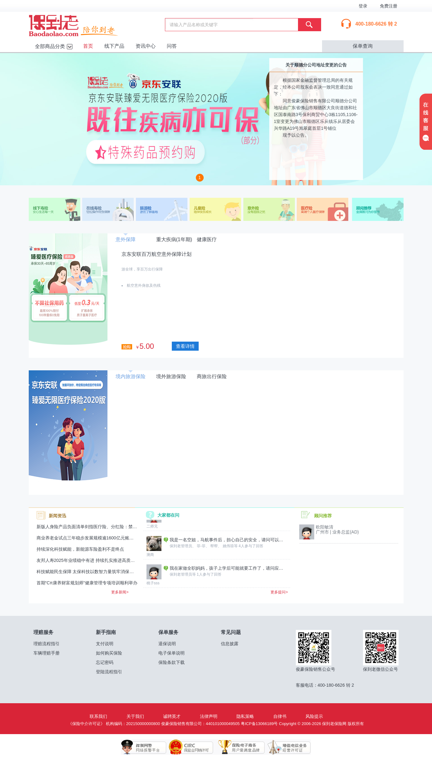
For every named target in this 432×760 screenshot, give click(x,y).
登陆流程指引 (109, 671)
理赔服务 (43, 632)
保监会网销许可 (190, 747)
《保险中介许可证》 (86, 723)
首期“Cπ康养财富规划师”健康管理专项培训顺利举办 (87, 582)
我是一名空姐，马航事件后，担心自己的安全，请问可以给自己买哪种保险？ (227, 561)
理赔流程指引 (46, 643)
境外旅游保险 (171, 376)
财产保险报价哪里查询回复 (196, 532)
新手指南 (106, 632)
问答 (172, 46)
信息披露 (229, 643)
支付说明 (104, 643)
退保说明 (167, 643)
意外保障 (126, 239)
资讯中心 (146, 46)
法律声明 (208, 716)
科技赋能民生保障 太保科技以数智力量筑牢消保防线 (87, 571)
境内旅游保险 (131, 376)
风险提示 (314, 716)
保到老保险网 (81, 24)
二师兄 (152, 548)
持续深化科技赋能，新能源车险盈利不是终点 (80, 549)
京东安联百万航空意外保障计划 (156, 254)
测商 (150, 576)
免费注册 (388, 5)
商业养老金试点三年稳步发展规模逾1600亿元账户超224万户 (95, 537)
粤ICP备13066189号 (259, 723)
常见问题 (231, 632)
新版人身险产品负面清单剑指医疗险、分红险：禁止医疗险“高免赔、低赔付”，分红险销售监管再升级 (134, 526)
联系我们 (98, 716)
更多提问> (279, 592)
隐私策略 (245, 716)
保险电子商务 (237, 747)
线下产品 (114, 46)
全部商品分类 (50, 46)
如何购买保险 (109, 652)
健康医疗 (207, 239)
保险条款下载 (171, 662)
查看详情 (185, 346)
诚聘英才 (172, 716)
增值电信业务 (284, 747)
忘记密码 (104, 662)
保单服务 (168, 632)
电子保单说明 (171, 652)
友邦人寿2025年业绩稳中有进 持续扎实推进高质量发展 (90, 560)
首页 (88, 46)
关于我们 (135, 716)
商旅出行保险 (212, 376)
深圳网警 (143, 747)
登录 (363, 5)
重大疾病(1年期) (174, 239)
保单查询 (363, 46)
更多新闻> (119, 592)
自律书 (279, 716)
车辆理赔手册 (46, 652)
